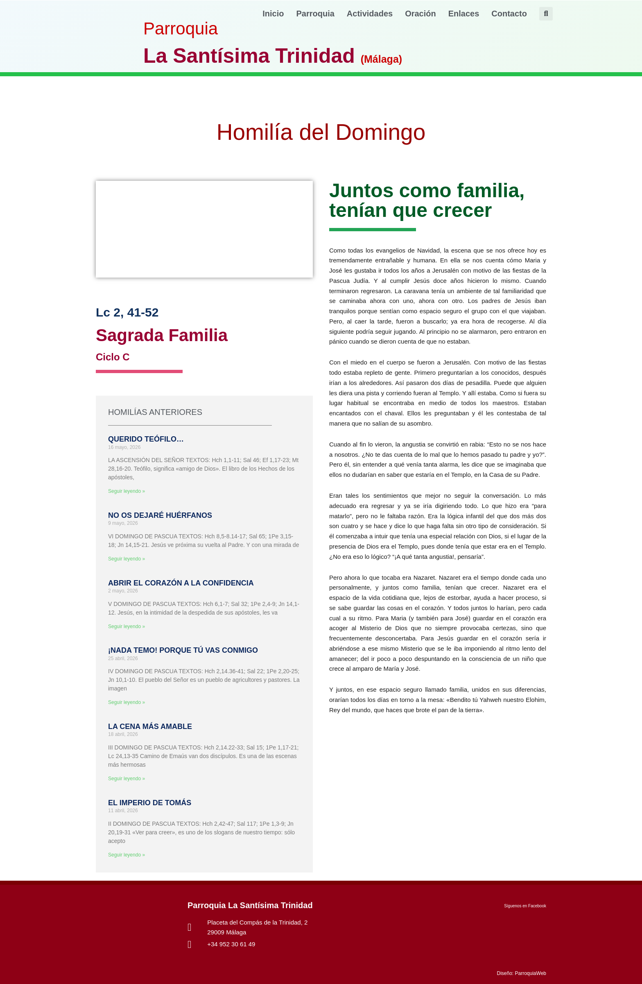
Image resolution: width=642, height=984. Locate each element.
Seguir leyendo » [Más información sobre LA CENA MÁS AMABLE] (126, 778)
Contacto (509, 13)
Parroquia (315, 13)
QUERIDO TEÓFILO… (146, 439)
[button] (546, 13)
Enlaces (463, 13)
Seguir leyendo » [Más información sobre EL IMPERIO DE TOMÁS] (126, 855)
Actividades (370, 13)
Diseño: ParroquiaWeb (521, 973)
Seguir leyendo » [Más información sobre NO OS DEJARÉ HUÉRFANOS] (126, 559)
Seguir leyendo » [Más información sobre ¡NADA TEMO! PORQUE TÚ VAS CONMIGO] (126, 702)
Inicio (273, 13)
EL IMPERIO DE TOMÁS (149, 803)
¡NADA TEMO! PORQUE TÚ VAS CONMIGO (183, 650)
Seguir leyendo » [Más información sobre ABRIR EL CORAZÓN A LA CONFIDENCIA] (126, 626)
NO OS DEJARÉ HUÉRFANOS (160, 515)
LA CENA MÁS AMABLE (150, 726)
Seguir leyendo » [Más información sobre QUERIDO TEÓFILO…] (126, 491)
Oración (420, 13)
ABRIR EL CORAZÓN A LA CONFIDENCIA (181, 583)
